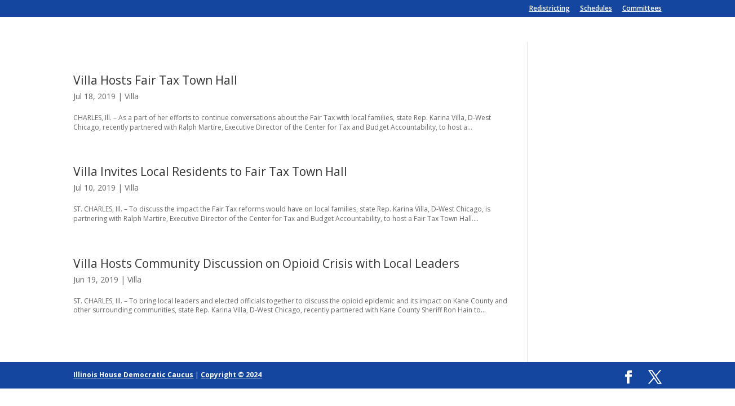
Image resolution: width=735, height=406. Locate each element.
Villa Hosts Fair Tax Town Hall (155, 80)
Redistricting (549, 9)
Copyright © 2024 (231, 374)
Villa (132, 96)
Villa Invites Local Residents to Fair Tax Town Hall (210, 171)
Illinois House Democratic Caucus (133, 374)
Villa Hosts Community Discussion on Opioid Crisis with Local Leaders (266, 263)
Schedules (596, 9)
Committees (642, 9)
